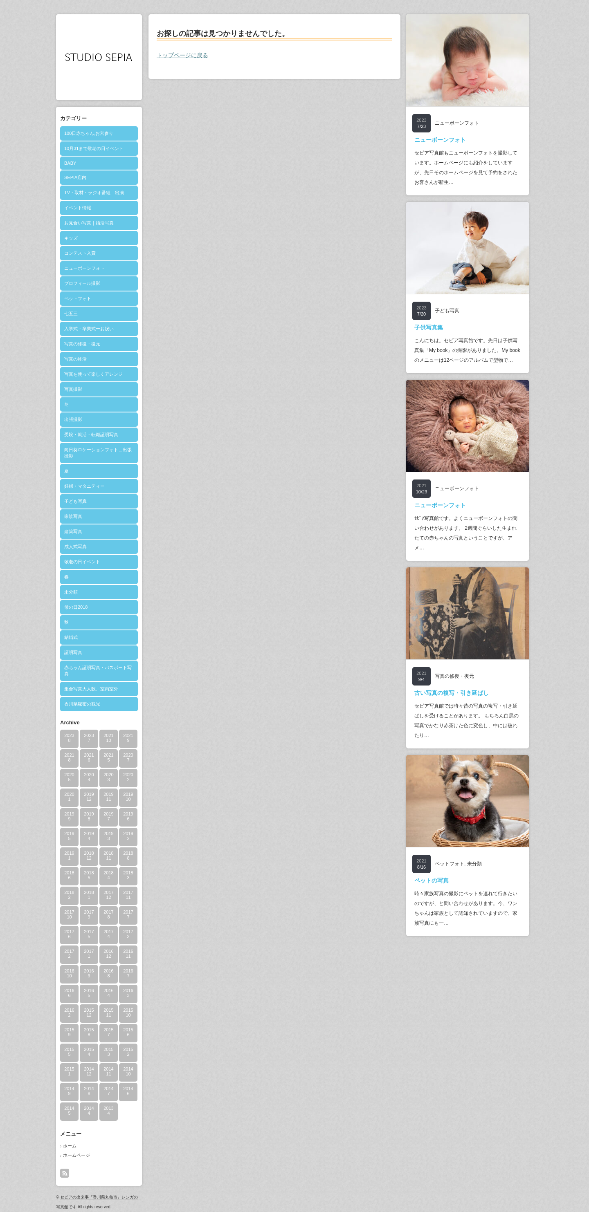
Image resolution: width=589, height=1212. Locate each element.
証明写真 (73, 652)
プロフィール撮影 (82, 283)
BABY (70, 163)
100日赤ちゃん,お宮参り (88, 133)
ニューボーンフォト (84, 268)
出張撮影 (73, 419)
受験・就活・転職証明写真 (91, 434)
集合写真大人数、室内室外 (91, 688)
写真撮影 (73, 389)
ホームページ (76, 1155)
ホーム (69, 1145)
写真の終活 (75, 358)
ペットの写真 (431, 880)
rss (64, 1173)
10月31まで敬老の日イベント (94, 148)
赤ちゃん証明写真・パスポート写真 (98, 670)
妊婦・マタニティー (84, 486)
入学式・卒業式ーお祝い (89, 328)
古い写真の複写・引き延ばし (451, 693)
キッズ (71, 237)
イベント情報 (77, 207)
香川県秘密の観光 (82, 703)
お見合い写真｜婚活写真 (89, 222)
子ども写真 (75, 501)
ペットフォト (77, 298)
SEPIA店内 (75, 177)
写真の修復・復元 (82, 343)
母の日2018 (76, 607)
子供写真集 (428, 327)
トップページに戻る (182, 55)
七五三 (71, 313)
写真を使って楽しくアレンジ (93, 374)
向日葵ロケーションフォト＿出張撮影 (98, 452)
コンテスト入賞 (80, 253)
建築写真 (73, 531)
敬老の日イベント (82, 561)
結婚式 (71, 637)
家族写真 (73, 516)
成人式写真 (75, 546)
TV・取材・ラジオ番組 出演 (94, 192)
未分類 (71, 591)
